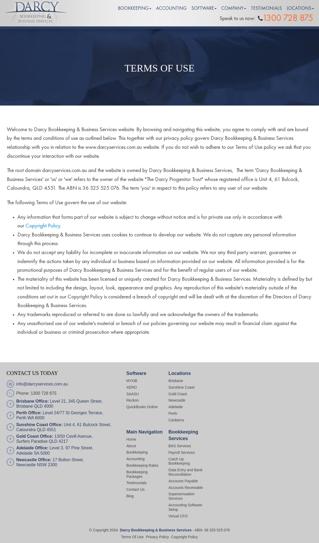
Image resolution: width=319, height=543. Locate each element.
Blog (130, 496)
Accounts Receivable (186, 487)
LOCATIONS (299, 8)
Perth (172, 413)
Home (131, 439)
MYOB (131, 381)
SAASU (132, 394)
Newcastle (177, 400)
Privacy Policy (157, 537)
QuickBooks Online (142, 407)
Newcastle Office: (33, 460)
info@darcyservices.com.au (42, 384)
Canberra (176, 420)
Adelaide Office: (32, 448)
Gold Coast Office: (34, 436)
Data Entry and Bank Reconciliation (185, 472)
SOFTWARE (202, 8)
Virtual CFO (178, 516)
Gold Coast (177, 394)
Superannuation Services (181, 496)
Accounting (135, 459)
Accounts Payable (183, 481)
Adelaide (175, 407)
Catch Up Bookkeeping (179, 461)
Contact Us (135, 489)
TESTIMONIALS (266, 8)
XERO (131, 387)
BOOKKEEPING (133, 8)
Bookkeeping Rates (142, 465)
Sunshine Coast (181, 387)
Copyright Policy (43, 226)
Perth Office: (29, 413)
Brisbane (175, 381)
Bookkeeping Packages (137, 474)
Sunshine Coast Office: (39, 424)
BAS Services (179, 446)
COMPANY (232, 8)
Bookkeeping (137, 452)
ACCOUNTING (171, 8)
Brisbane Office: (32, 401)
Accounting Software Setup (185, 507)
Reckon (132, 400)
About (131, 446)
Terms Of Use (132, 537)
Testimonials (136, 483)
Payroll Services (181, 452)
